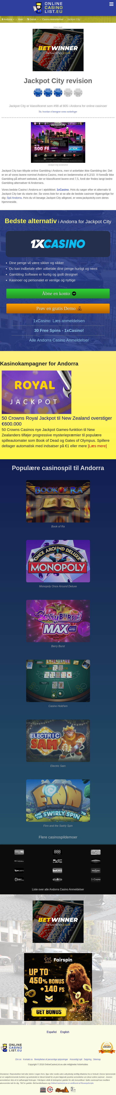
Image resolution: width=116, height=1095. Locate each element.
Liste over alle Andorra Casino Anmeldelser (58, 889)
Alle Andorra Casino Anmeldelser (59, 340)
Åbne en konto (56, 293)
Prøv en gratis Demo (56, 308)
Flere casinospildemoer (58, 837)
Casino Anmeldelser (53, 19)
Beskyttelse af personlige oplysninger (51, 1059)
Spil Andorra (14, 197)
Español (52, 1032)
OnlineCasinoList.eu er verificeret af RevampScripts (72, 1083)
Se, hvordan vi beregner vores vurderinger (58, 112)
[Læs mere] (97, 446)
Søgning (88, 1059)
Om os (18, 1059)
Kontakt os (28, 1059)
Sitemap (97, 1059)
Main (20, 19)
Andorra (8, 19)
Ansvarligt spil (76, 1059)
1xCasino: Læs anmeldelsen (59, 320)
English (64, 1032)
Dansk (32, 19)
